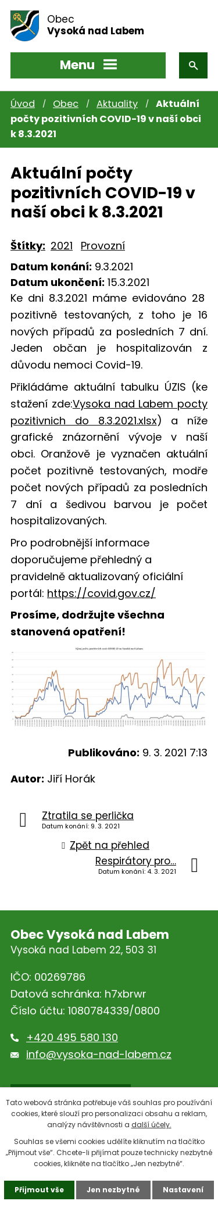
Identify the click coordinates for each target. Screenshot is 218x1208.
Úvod (22, 103)
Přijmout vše (39, 1190)
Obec (65, 103)
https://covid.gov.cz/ (101, 593)
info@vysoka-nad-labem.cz (98, 1054)
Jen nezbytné (113, 1190)
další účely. (151, 1125)
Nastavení (183, 1190)
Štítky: (27, 245)
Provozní (103, 245)
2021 (62, 245)
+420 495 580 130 (72, 1037)
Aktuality (117, 103)
